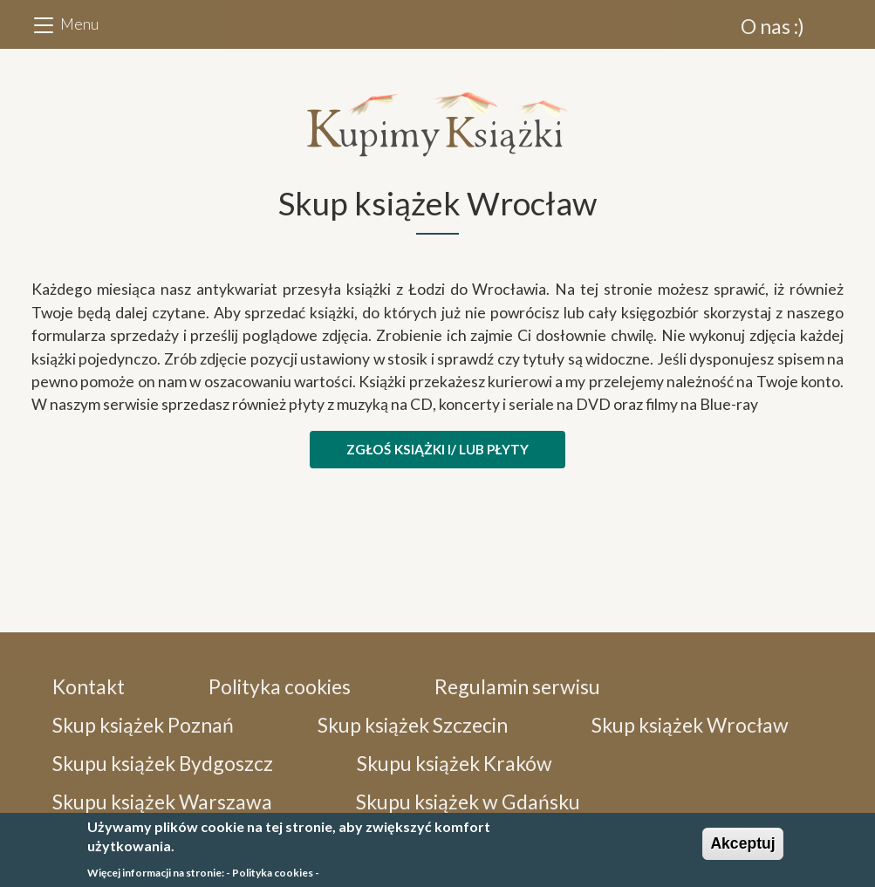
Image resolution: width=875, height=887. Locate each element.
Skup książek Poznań (143, 725)
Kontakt (88, 686)
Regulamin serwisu (517, 686)
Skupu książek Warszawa (162, 801)
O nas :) (772, 26)
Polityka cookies (279, 686)
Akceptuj (742, 848)
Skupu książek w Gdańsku (468, 801)
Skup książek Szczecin (413, 725)
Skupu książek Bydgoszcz (162, 763)
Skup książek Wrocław (690, 725)
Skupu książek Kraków (454, 763)
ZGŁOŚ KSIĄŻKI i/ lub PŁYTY (437, 449)
